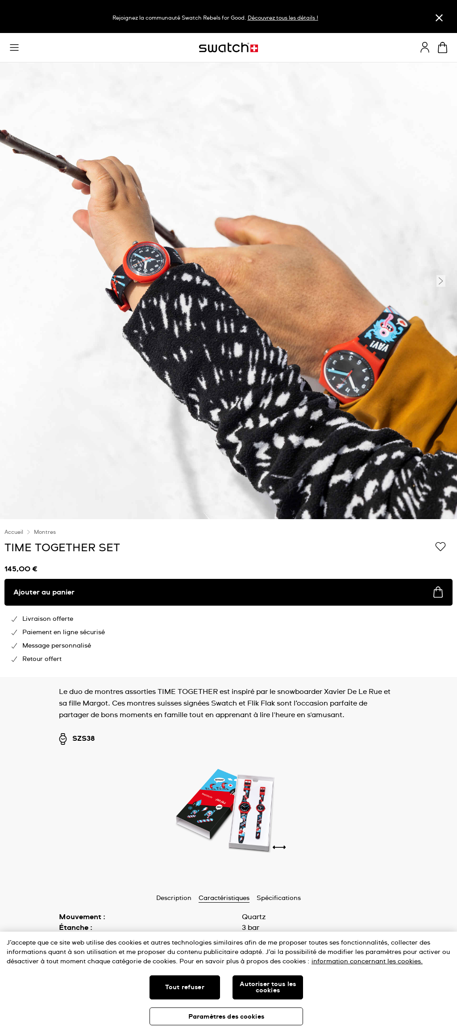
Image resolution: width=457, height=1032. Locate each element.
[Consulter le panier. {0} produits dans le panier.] (442, 47)
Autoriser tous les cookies (268, 987)
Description (173, 898)
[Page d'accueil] (228, 47)
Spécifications (279, 898)
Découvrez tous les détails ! (283, 18)
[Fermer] (439, 17)
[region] (228, 598)
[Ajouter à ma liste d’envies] (440, 547)
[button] (14, 47)
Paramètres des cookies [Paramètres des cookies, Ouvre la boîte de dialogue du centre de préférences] (226, 1017)
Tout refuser (184, 987)
